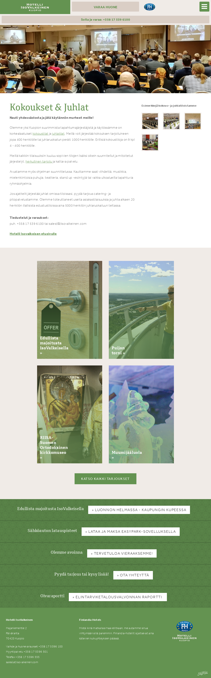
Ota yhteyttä (134, 575)
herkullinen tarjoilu (39, 161)
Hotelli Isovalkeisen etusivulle (33, 234)
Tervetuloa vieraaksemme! (123, 553)
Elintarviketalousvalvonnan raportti (119, 597)
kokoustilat (40, 134)
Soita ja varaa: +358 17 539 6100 (105, 19)
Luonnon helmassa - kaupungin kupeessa (140, 510)
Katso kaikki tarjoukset (105, 479)
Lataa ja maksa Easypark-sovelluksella (132, 531)
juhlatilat (58, 134)
